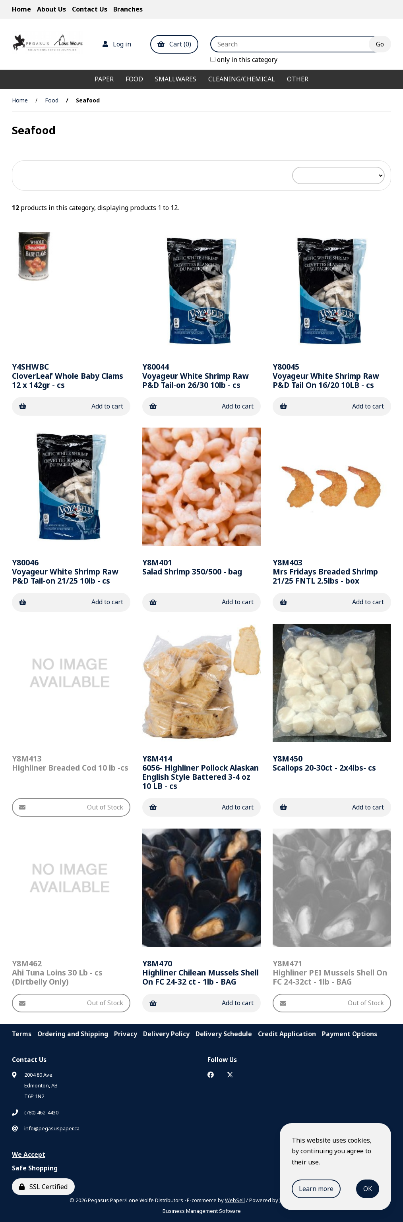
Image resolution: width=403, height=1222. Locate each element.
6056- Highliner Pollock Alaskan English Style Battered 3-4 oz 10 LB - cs (200, 772)
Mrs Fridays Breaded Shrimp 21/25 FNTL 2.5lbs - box (325, 571)
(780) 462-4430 (41, 1112)
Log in (117, 44)
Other (297, 79)
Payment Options (349, 1033)
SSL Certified (43, 1186)
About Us (51, 9)
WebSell (235, 1200)
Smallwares (175, 79)
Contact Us (89, 9)
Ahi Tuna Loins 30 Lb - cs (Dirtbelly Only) (57, 972)
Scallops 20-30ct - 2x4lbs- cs (324, 763)
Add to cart (71, 406)
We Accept (28, 1154)
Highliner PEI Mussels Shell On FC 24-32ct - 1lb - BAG (330, 972)
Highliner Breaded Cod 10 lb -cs (70, 763)
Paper (104, 79)
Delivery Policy (166, 1033)
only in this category (243, 59)
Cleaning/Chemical (241, 79)
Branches (128, 9)
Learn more (316, 1188)
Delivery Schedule (224, 1033)
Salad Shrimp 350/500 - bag (192, 567)
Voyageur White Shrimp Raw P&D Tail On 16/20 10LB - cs (326, 375)
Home (21, 9)
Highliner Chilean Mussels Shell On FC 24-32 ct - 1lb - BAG (200, 972)
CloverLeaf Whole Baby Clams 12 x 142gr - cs (67, 375)
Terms (21, 1033)
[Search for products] (295, 44)
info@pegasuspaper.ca (51, 1128)
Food (134, 79)
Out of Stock (71, 807)
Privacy (125, 1033)
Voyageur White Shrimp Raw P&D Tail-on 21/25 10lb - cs (65, 571)
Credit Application (287, 1033)
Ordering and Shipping (72, 1033)
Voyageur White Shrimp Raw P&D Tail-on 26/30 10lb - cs (195, 375)
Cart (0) (174, 44)
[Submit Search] (380, 44)
